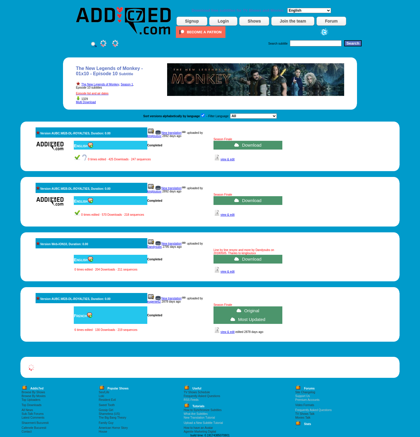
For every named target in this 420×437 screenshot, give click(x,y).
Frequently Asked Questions (202, 396)
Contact (27, 431)
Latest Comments (33, 417)
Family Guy (106, 422)
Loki (101, 396)
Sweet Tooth (107, 405)
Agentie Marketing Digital (200, 431)
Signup (192, 21)
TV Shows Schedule (197, 392)
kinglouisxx (154, 136)
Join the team (293, 21)
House (103, 431)
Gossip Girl (106, 410)
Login (223, 21)
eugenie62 (154, 301)
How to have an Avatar (198, 427)
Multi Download (86, 102)
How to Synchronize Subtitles (203, 410)
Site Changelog (305, 392)
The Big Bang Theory (112, 417)
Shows (254, 21)
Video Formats (304, 405)
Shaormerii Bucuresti (35, 422)
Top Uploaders (31, 399)
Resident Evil (107, 399)
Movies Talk (302, 417)
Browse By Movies (34, 396)
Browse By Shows (33, 392)
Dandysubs (154, 246)
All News (27, 410)
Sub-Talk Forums (33, 413)
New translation (171, 132)
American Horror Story (113, 427)
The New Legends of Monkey (100, 84)
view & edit (227, 159)
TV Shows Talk (304, 413)
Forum (331, 21)
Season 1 (127, 84)
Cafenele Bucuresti (34, 427)
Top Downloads (31, 405)
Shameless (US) (109, 413)
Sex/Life (104, 392)
